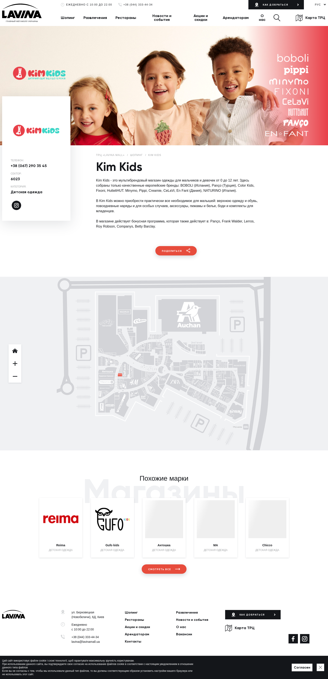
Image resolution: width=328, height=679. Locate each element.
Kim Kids (154, 155)
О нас (262, 17)
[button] (277, 17)
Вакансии (184, 634)
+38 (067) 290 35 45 (29, 165)
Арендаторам (236, 17)
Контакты (133, 641)
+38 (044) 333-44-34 (138, 4)
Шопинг (68, 17)
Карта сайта (152, 669)
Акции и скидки (201, 17)
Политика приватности (127, 669)
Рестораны (125, 17)
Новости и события (161, 17)
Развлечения (95, 17)
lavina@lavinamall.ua (85, 641)
